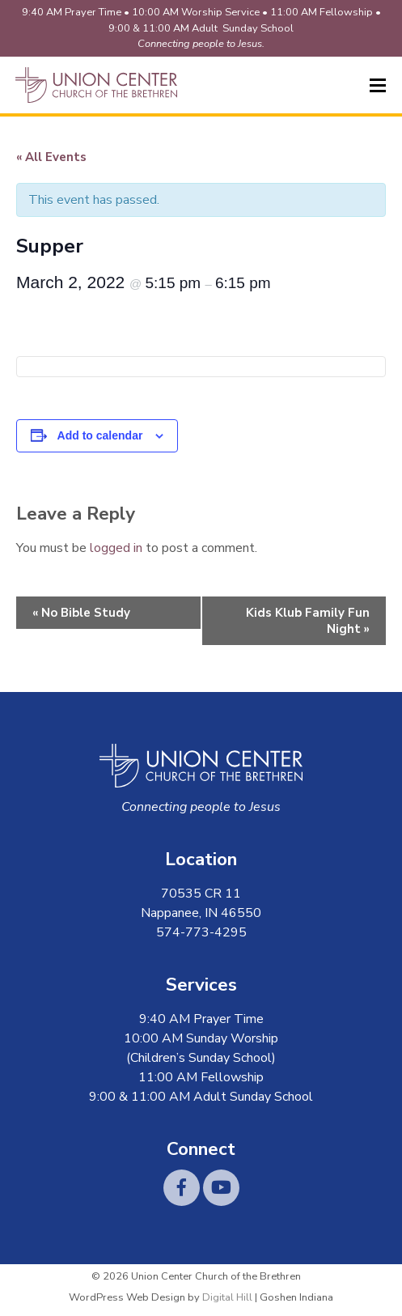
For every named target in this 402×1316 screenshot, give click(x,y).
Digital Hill (227, 1297)
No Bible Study (81, 613)
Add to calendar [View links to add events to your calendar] (100, 435)
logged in (116, 548)
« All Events (51, 157)
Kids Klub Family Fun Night (308, 621)
